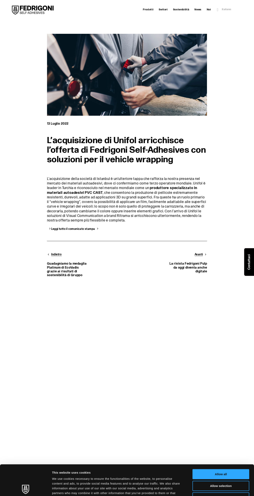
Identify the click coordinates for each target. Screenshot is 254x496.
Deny (221, 467)
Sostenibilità (181, 9)
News (197, 9)
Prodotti (148, 9)
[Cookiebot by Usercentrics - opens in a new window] (25, 488)
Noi (209, 9)
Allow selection (221, 455)
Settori (163, 9)
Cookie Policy (119, 472)
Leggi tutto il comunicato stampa (73, 228)
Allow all (221, 443)
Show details (208, 488)
